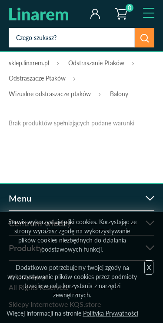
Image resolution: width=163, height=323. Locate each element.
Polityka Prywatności (110, 313)
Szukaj (144, 37)
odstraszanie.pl (44, 14)
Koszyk (120, 6)
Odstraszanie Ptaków (96, 63)
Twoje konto (95, 14)
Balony (119, 94)
